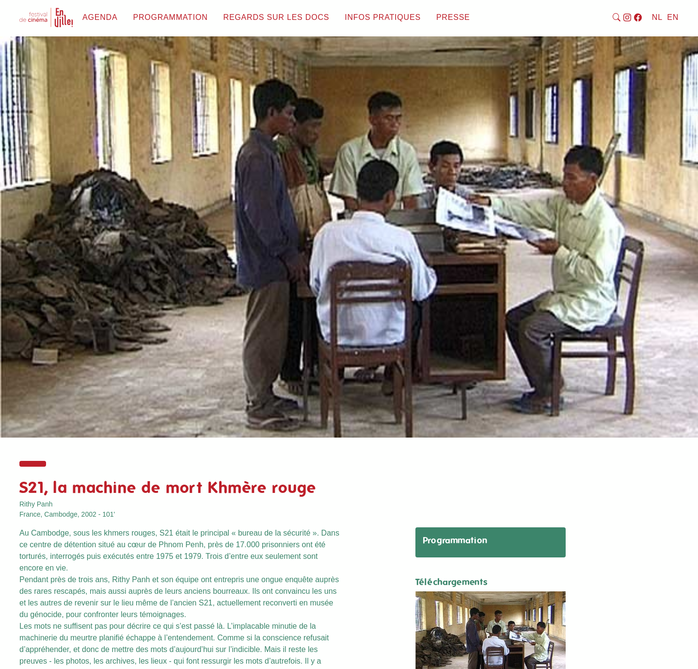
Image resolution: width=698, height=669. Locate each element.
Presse (453, 17)
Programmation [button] (170, 17)
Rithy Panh (35, 504)
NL (657, 17)
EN (673, 17)
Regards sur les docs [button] (276, 17)
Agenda (99, 17)
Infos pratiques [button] (383, 17)
